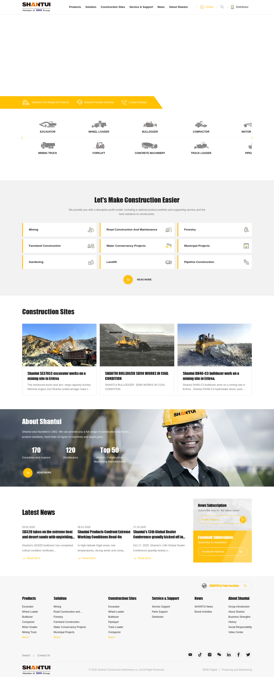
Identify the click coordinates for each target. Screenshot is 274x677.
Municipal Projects (64, 632)
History (232, 621)
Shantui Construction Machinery (116, 669)
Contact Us (43, 655)
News (160, 7)
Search (26, 655)
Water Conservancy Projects (70, 627)
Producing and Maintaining (237, 669)
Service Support (161, 606)
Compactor (28, 621)
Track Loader (115, 627)
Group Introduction (238, 606)
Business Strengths (239, 616)
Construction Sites (113, 7)
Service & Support (141, 7)
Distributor (158, 616)
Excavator (27, 606)
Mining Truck (29, 632)
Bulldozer (27, 616)
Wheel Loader (30, 611)
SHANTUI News (204, 606)
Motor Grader (29, 627)
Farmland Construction (66, 621)
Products (75, 7)
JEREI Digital (210, 669)
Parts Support (159, 611)
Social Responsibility (240, 627)
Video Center (235, 632)
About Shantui (178, 7)
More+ (25, 637)
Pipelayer (113, 621)
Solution (90, 7)
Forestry (58, 616)
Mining (57, 606)
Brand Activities (203, 611)
